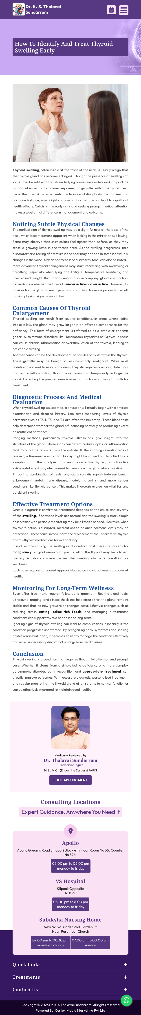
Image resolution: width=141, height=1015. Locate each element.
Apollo (70, 843)
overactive (99, 284)
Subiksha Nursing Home (70, 919)
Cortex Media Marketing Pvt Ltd (80, 1010)
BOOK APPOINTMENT (70, 780)
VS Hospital (70, 881)
